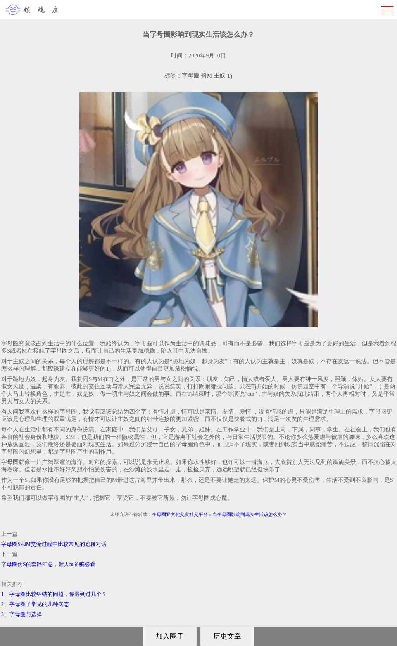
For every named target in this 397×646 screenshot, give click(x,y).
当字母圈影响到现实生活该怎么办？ (249, 514)
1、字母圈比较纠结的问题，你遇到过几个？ (54, 594)
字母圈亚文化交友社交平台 (180, 514)
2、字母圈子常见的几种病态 (35, 604)
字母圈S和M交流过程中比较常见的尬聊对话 (54, 544)
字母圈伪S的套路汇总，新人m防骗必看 (48, 564)
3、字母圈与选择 (21, 614)
